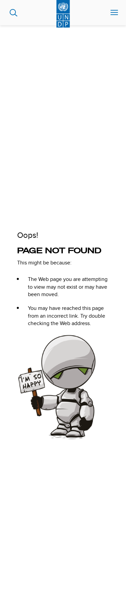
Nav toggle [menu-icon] (114, 12)
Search (13, 12)
